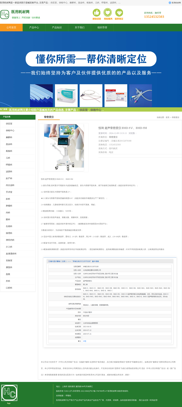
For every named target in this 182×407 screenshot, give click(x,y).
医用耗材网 (112, 391)
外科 (8, 281)
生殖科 (9, 226)
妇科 (8, 199)
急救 (8, 274)
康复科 (9, 267)
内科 (8, 212)
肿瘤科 (9, 206)
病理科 (9, 233)
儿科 (97, 3)
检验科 (90, 3)
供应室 (54, 3)
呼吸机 (68, 396)
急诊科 (81, 3)
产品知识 (57, 27)
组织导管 (102, 27)
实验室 (9, 260)
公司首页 (11, 27)
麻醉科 (73, 3)
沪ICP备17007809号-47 (98, 391)
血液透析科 (11, 254)
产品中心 (34, 27)
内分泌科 (10, 185)
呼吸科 (104, 3)
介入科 (9, 247)
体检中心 (63, 3)
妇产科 (9, 178)
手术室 (9, 192)
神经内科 (10, 240)
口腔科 (9, 288)
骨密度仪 (175, 117)
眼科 (8, 219)
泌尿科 (113, 3)
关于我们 (79, 27)
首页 (167, 117)
